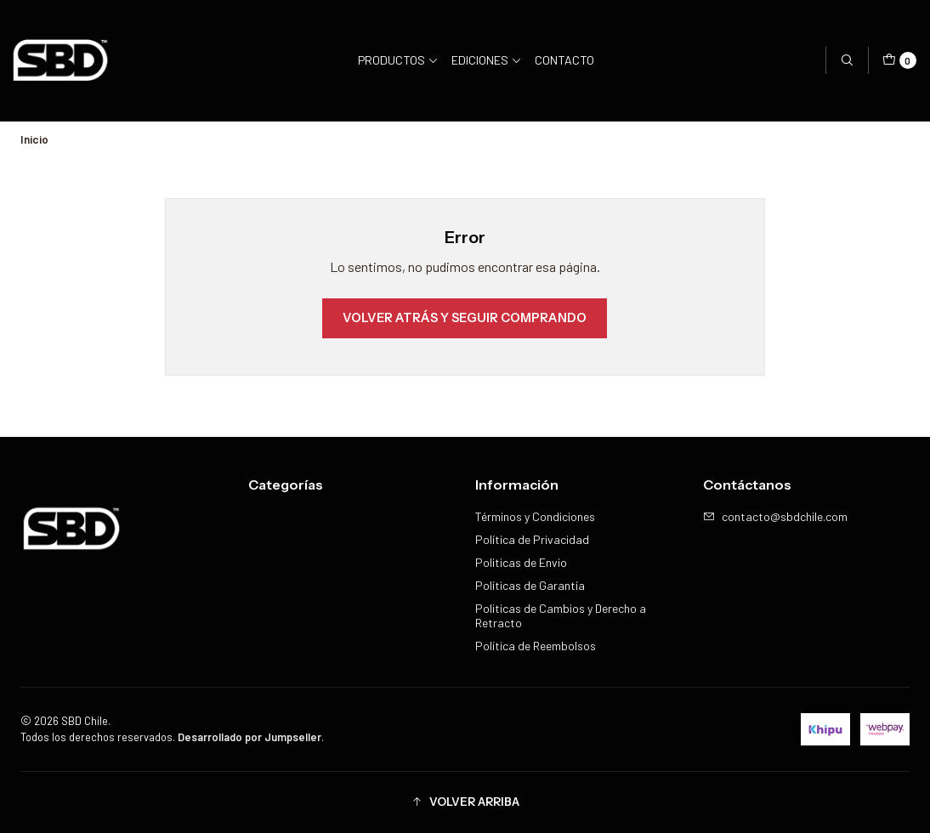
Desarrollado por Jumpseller (249, 737)
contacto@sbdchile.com (775, 516)
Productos (398, 60)
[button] (465, 802)
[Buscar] (846, 60)
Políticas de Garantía (530, 585)
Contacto (564, 60)
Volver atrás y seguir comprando (465, 318)
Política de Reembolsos (535, 645)
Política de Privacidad (532, 539)
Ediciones (486, 60)
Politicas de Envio (521, 562)
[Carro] (899, 60)
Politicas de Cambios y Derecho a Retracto (560, 616)
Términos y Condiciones (535, 516)
